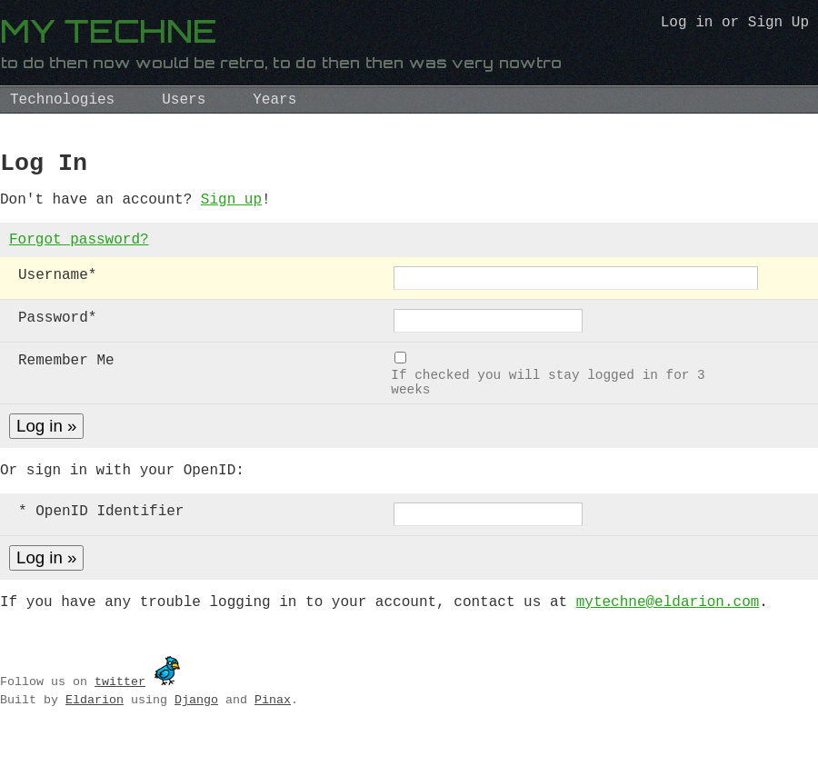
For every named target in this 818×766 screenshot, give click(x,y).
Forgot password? (79, 251)
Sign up (231, 207)
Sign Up (778, 25)
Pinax (272, 725)
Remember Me (66, 373)
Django (196, 725)
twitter (120, 707)
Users (183, 100)
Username (57, 288)
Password (57, 330)
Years (274, 100)
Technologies (62, 100)
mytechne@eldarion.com (668, 627)
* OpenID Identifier (101, 534)
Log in (687, 25)
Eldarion (94, 725)
